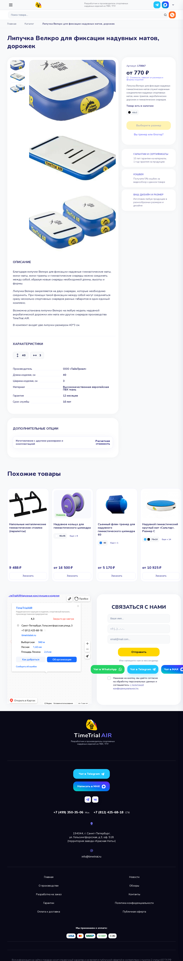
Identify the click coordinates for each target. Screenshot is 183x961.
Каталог (29, 23)
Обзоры (134, 885)
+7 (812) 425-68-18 (108, 812)
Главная (11, 23)
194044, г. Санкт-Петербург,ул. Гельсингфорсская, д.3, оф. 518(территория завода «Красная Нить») (91, 837)
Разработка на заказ (49, 894)
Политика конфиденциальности (134, 903)
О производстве (49, 885)
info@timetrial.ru (91, 857)
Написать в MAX (88, 786)
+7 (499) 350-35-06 (68, 812)
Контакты (134, 894)
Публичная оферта (134, 911)
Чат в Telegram (140, 669)
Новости (134, 877)
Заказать (28, 575)
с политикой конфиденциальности (128, 686)
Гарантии (48, 903)
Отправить (138, 652)
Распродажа (172, 14)
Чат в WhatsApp (165, 4)
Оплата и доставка (48, 911)
